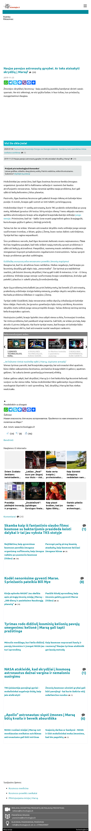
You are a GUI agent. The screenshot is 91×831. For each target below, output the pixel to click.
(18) (16, 558)
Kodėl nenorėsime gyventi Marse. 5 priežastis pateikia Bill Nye (31, 580)
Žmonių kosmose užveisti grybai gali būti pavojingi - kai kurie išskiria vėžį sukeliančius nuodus (65, 691)
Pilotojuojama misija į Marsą (23, 798)
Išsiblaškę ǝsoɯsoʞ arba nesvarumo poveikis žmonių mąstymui (36, 261)
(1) (84, 527)
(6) (83, 716)
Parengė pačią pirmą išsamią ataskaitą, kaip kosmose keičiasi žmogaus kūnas (62, 547)
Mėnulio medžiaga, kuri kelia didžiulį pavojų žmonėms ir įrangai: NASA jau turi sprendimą (24, 646)
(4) (65, 551)
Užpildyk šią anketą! (22, 174)
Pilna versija (7, 829)
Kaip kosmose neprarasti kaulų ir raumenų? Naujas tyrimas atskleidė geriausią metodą (64, 646)
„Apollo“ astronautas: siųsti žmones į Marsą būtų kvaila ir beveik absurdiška (39, 716)
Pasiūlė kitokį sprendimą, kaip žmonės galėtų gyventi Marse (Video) (61, 597)
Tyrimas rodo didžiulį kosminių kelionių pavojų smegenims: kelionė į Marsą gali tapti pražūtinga (42, 627)
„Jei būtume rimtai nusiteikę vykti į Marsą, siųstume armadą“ (35, 361)
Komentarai (14, 516)
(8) (82, 580)
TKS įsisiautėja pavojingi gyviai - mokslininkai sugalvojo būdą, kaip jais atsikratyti (22, 691)
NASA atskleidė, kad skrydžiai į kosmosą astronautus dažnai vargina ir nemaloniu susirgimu (37, 672)
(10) (17, 604)
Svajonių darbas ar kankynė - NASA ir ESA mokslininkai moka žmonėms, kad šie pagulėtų (64, 733)
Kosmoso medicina (18, 788)
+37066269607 (42, 825)
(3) (56, 601)
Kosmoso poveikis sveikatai (23, 793)
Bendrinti (8, 440)
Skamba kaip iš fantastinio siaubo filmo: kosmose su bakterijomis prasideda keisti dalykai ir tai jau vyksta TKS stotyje (37, 528)
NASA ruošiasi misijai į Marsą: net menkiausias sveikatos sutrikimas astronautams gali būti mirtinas (22, 733)
